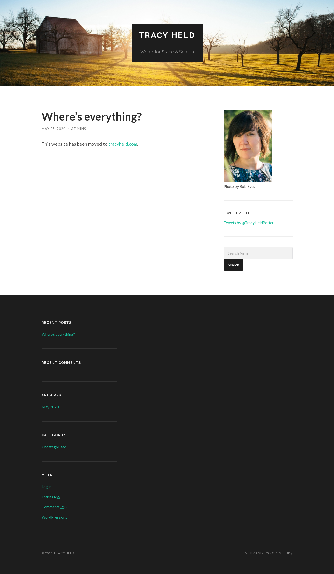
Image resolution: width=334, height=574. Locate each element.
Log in (46, 486)
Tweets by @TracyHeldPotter (249, 222)
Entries (51, 496)
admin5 (78, 129)
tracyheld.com (122, 144)
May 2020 (50, 406)
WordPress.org (54, 517)
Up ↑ (289, 553)
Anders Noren (268, 553)
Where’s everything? (92, 116)
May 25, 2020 (53, 129)
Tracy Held (167, 35)
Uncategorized (54, 446)
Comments (54, 507)
